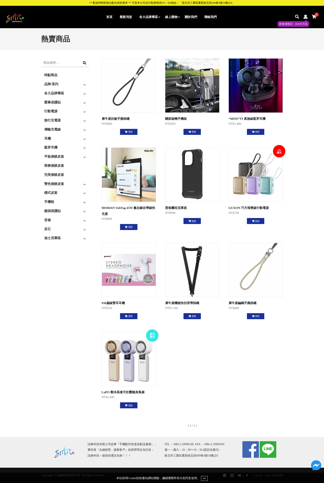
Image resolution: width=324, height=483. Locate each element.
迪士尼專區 (52, 238)
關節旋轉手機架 (176, 118)
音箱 (47, 220)
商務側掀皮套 (54, 165)
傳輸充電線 (52, 129)
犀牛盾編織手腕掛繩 (242, 303)
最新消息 (126, 17)
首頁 (109, 17)
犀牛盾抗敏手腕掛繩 (116, 118)
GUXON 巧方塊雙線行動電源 (249, 208)
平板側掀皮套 (54, 156)
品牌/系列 (51, 84)
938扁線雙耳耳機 (113, 303)
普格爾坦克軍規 (176, 208)
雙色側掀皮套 (54, 184)
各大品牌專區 (149, 17)
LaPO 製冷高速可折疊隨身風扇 (123, 392)
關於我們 (191, 17)
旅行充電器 (52, 120)
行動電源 (50, 111)
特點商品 (50, 75)
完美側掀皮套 (54, 174)
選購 (128, 132)
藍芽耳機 (50, 147)
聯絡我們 (210, 17)
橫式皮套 (50, 192)
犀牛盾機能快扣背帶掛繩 (182, 303)
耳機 (47, 138)
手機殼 (49, 202)
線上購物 (172, 17)
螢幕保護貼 (52, 102)
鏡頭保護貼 (52, 211)
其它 (47, 229)
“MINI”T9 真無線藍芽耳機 (247, 118)
